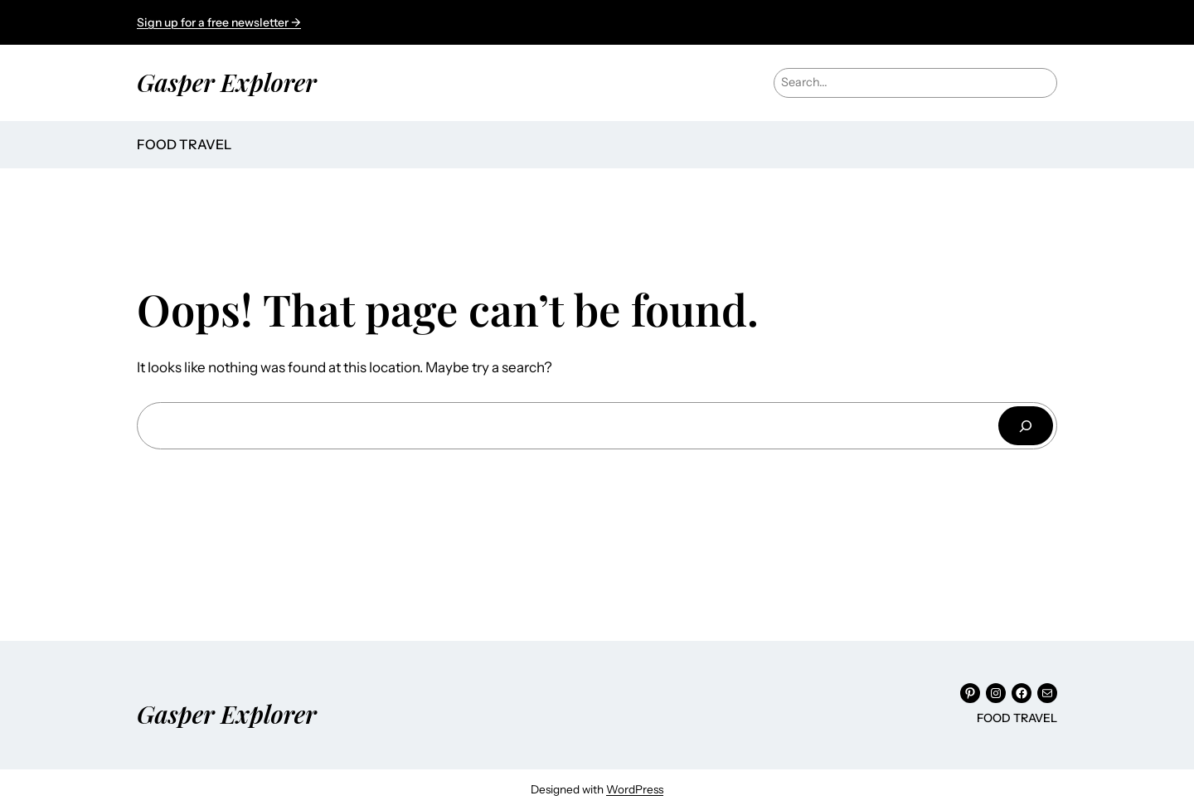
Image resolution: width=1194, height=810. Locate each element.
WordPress (634, 789)
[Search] (1025, 425)
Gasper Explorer (227, 81)
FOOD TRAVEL (184, 144)
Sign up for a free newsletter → (219, 22)
